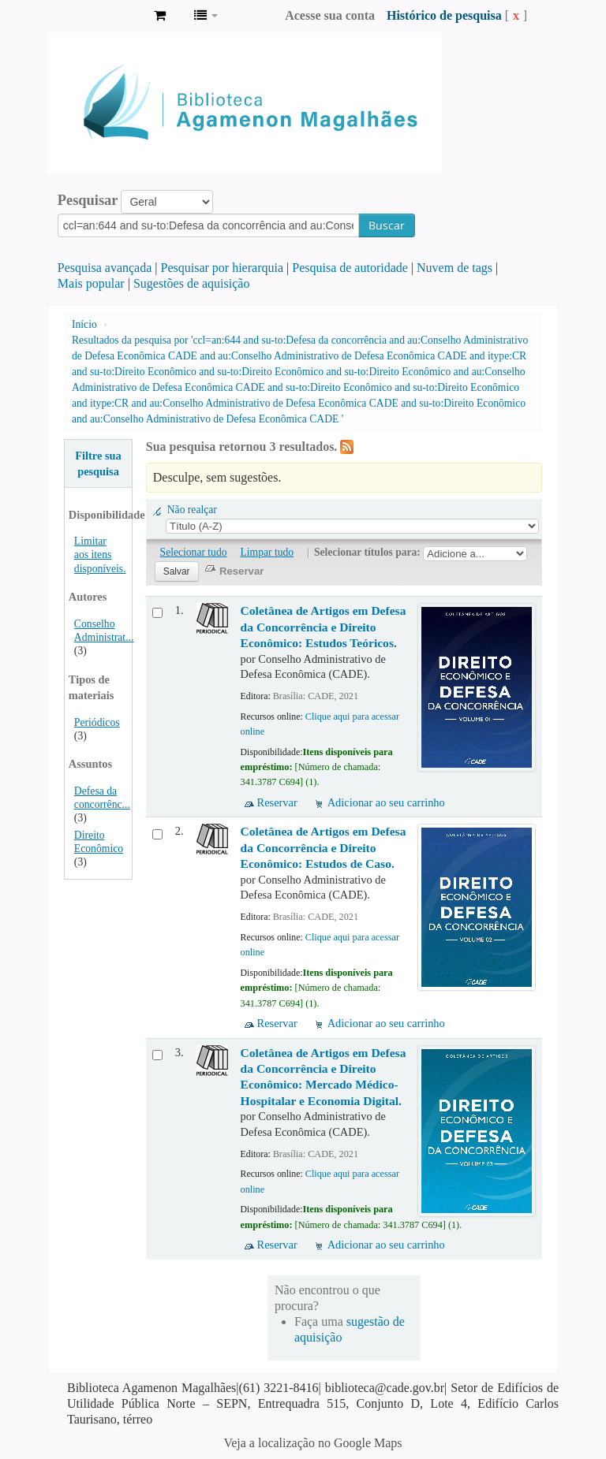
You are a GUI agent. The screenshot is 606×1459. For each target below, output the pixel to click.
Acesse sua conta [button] (330, 15)
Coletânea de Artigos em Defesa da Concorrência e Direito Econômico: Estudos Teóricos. (323, 626)
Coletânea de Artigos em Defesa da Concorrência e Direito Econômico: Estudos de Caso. (323, 847)
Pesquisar (88, 200)
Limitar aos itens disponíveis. (100, 554)
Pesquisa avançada (105, 267)
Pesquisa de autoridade (350, 267)
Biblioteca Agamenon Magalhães (102, 16)
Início (84, 324)
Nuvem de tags (454, 267)
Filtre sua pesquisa (98, 463)
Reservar (277, 802)
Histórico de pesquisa (444, 15)
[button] (160, 16)
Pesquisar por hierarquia (222, 267)
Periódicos (97, 722)
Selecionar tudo (193, 552)
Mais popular (91, 283)
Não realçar (192, 509)
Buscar (386, 225)
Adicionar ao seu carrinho (386, 802)
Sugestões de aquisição (191, 283)
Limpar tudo (267, 552)
